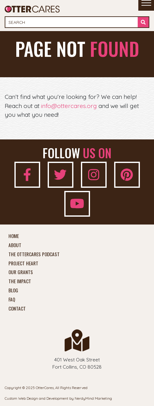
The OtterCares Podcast (34, 254)
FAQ (11, 299)
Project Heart (23, 263)
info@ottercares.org (69, 106)
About (14, 245)
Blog (13, 290)
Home (13, 236)
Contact (17, 308)
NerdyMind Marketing (93, 398)
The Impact (19, 281)
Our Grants (20, 272)
